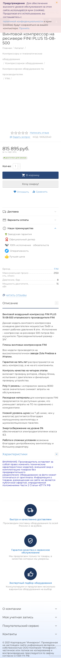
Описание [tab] (30, 303)
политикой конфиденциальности (23, 21)
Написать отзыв (39, 133)
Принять (24, 28)
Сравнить (39, 191)
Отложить (21, 191)
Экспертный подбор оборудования (30, 583)
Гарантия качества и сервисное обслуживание (30, 551)
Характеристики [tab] (30, 454)
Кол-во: (6, 166)
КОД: (36, 136)
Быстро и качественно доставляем (30, 519)
